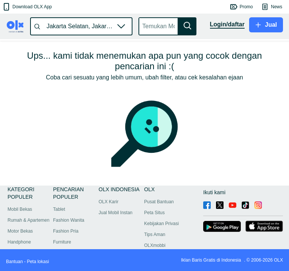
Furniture (62, 242)
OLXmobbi (155, 245)
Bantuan (14, 261)
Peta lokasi (38, 261)
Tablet (59, 209)
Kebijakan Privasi (161, 223)
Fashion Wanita (68, 220)
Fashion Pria (65, 231)
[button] (27, 6)
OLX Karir (109, 201)
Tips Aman (154, 234)
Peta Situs (154, 212)
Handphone (19, 242)
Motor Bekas (20, 231)
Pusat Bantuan (159, 201)
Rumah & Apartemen (28, 220)
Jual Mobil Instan (115, 212)
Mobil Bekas (20, 209)
